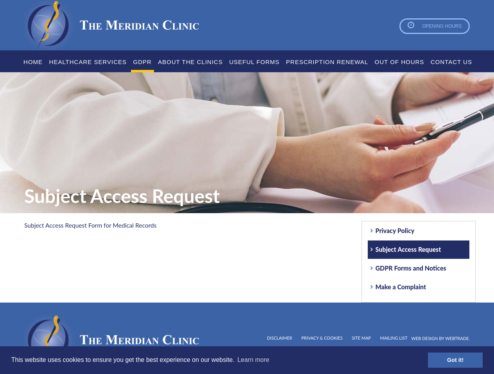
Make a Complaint (401, 286)
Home (33, 62)
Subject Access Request (408, 249)
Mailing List (394, 337)
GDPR (142, 62)
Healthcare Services (88, 62)
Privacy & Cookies (321, 337)
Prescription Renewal (327, 62)
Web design (425, 338)
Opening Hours (439, 26)
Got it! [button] (455, 360)
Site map (361, 337)
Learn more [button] (253, 359)
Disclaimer (279, 337)
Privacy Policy (395, 230)
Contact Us (451, 62)
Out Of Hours (399, 62)
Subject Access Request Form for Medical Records (92, 225)
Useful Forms (254, 62)
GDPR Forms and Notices (411, 268)
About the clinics (190, 62)
